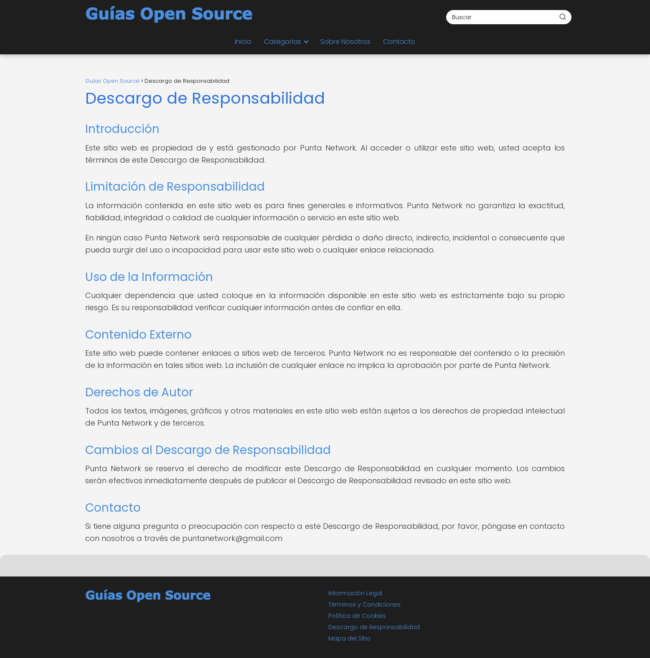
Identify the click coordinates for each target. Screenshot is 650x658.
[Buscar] (562, 16)
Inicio (243, 41)
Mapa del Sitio (349, 638)
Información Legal (355, 593)
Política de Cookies (357, 616)
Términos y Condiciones (364, 604)
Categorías (282, 41)
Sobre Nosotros (345, 41)
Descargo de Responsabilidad (374, 627)
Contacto (399, 41)
